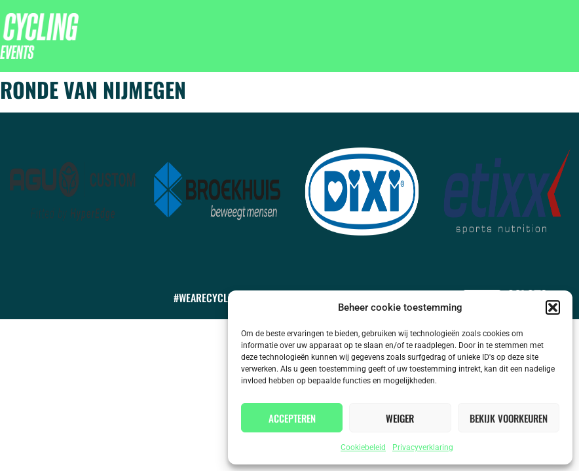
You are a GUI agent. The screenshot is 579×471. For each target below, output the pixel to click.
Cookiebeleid (363, 447)
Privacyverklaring (422, 447)
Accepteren (292, 418)
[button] (552, 307)
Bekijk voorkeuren (509, 418)
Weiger (400, 418)
